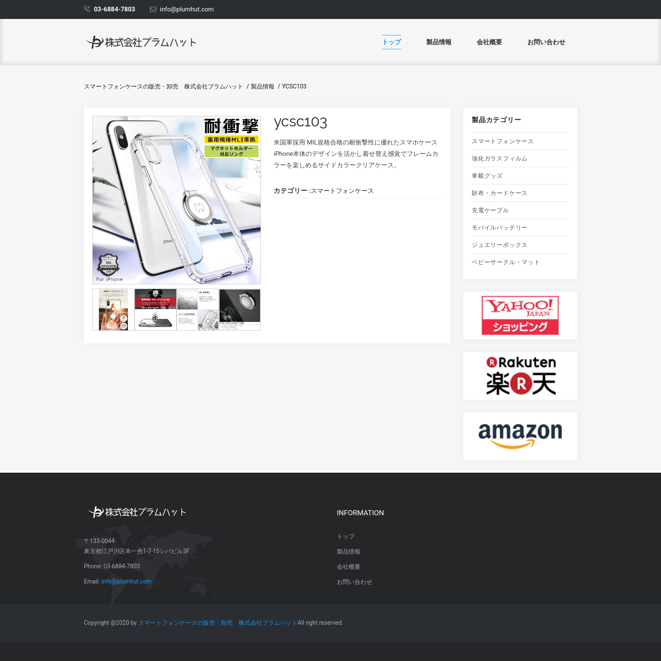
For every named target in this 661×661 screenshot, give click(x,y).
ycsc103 (294, 86)
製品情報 (438, 42)
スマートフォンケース (503, 141)
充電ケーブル (490, 210)
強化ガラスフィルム (500, 158)
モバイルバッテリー (500, 227)
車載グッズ (487, 175)
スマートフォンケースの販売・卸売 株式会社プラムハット (163, 86)
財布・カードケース (500, 193)
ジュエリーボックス (500, 244)
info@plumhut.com (127, 581)
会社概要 (489, 42)
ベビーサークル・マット (506, 262)
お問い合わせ (546, 42)
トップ (391, 42)
